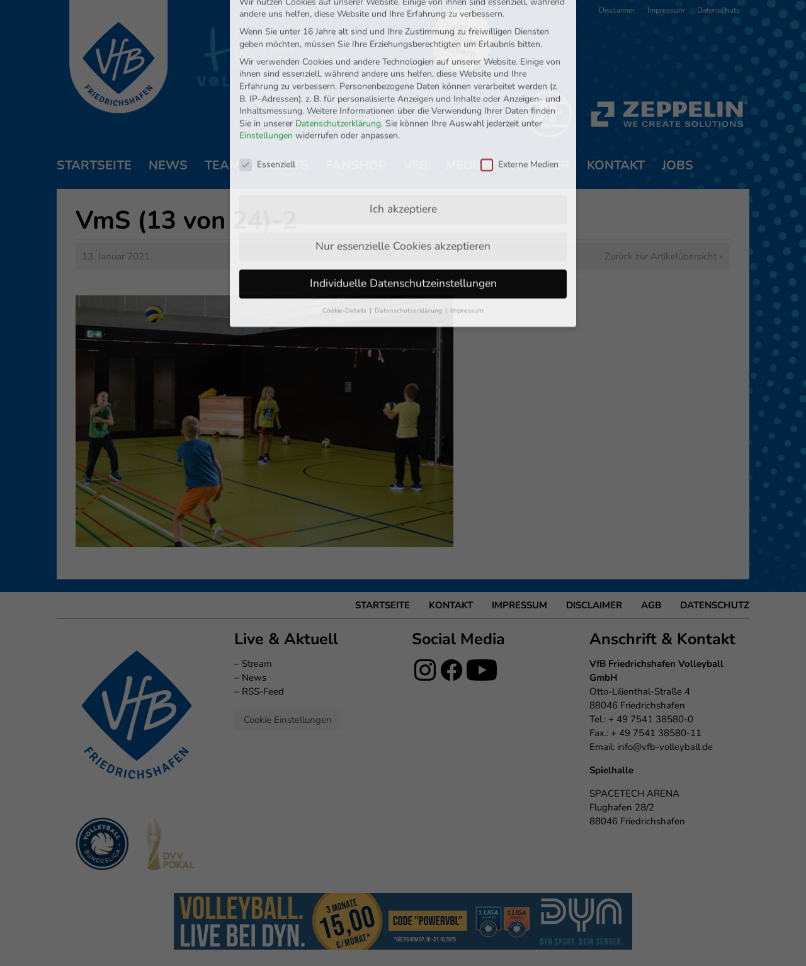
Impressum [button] (467, 224)
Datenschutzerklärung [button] (409, 224)
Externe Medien (519, 78)
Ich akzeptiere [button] (403, 122)
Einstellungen (266, 49)
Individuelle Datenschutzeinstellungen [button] (403, 196)
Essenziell (267, 78)
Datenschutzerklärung (338, 37)
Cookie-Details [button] (345, 224)
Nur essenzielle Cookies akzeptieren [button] (403, 159)
